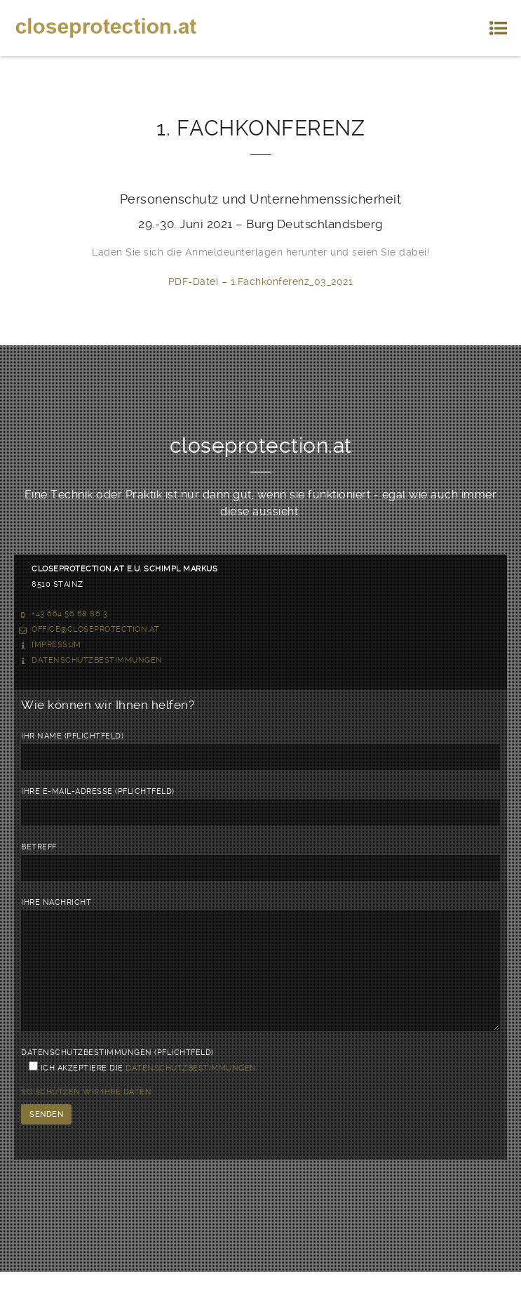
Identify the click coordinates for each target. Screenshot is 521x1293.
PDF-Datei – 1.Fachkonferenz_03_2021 (260, 281)
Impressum (56, 644)
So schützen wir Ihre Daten (86, 1113)
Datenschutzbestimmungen (97, 660)
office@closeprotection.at (96, 629)
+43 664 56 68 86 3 (69, 613)
